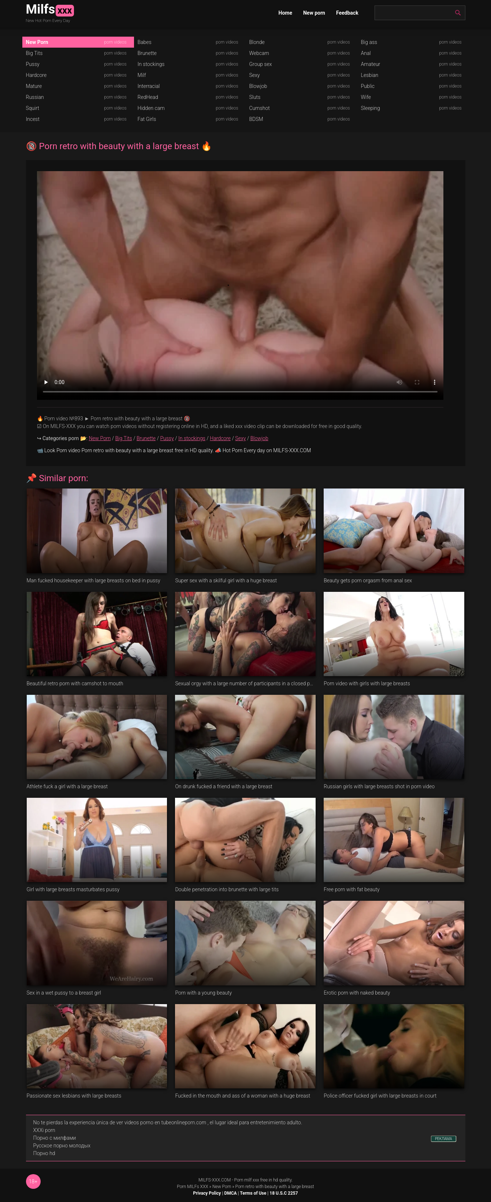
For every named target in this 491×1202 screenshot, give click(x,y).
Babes (145, 42)
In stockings (151, 64)
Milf (142, 75)
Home (285, 13)
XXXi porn (44, 1130)
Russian (35, 97)
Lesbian (370, 75)
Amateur (370, 64)
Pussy (33, 64)
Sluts (255, 97)
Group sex (260, 64)
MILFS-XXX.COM (214, 1180)
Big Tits (34, 53)
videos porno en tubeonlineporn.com (165, 1122)
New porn (314, 13)
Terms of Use (253, 1193)
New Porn (37, 42)
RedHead (148, 97)
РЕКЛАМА (443, 1139)
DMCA (230, 1193)
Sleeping (370, 108)
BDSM (256, 119)
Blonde (257, 42)
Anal (366, 53)
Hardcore (36, 75)
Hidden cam (151, 108)
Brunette (147, 53)
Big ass (369, 42)
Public (368, 86)
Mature (34, 86)
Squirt (33, 108)
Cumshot (259, 108)
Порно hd (44, 1153)
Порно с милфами (54, 1138)
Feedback (347, 13)
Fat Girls (147, 119)
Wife (366, 97)
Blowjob (258, 86)
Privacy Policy (207, 1193)
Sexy (254, 75)
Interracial (149, 86)
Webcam (259, 53)
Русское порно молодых (61, 1145)
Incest (33, 119)
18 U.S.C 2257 (283, 1193)
